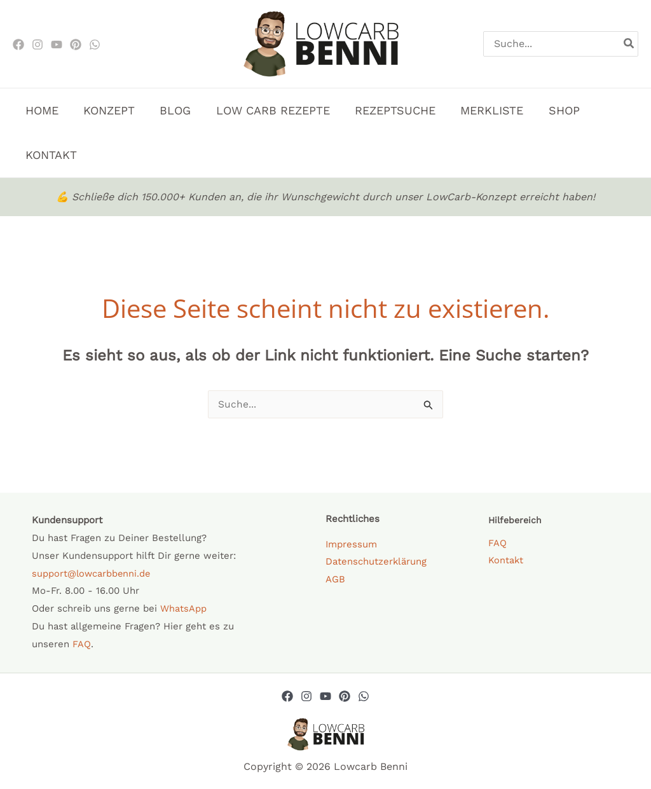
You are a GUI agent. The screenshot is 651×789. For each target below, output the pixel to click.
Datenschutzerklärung (376, 562)
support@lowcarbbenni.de (92, 574)
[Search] (629, 44)
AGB (335, 580)
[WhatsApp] (94, 44)
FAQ (81, 644)
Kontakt (506, 561)
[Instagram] (37, 44)
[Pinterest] (75, 44)
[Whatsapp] (363, 697)
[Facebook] (18, 44)
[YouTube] (325, 697)
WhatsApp (183, 609)
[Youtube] (56, 44)
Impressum (351, 545)
